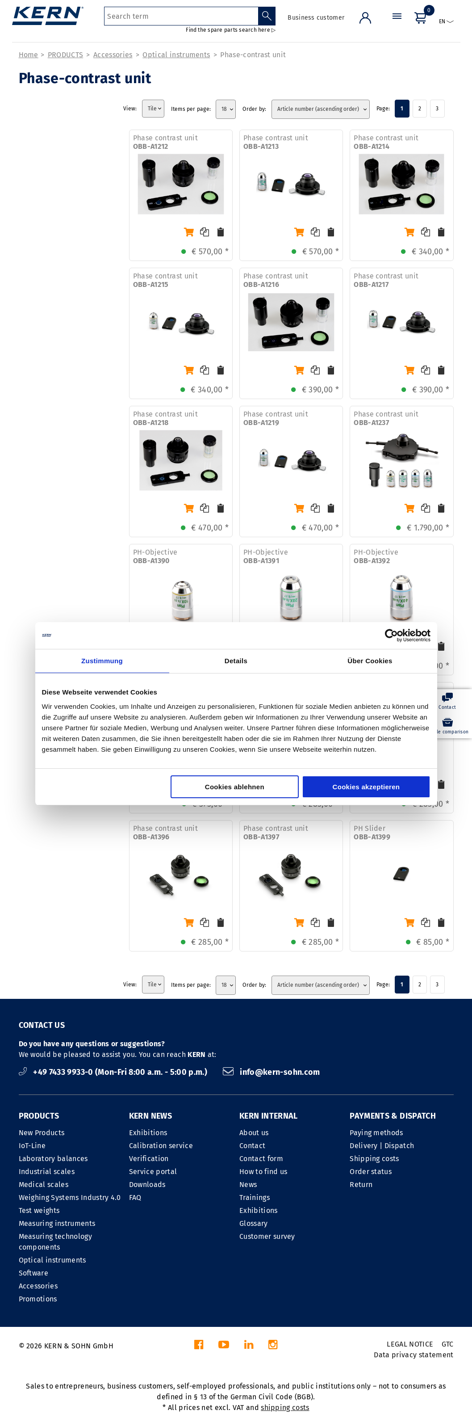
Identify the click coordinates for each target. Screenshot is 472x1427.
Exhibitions (148, 1132)
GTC (448, 1344)
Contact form (261, 1158)
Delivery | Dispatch (382, 1145)
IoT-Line (32, 1145)
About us (254, 1132)
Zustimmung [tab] (102, 661)
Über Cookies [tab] (369, 661)
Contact (252, 1145)
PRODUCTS (66, 55)
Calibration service (161, 1145)
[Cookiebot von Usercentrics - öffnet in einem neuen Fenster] (391, 635)
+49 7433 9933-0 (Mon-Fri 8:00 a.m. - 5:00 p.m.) (114, 1072)
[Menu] (397, 24)
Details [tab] (236, 661)
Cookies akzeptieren (366, 787)
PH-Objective (155, 556)
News (248, 1184)
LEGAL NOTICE (410, 1344)
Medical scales (43, 1184)
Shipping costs (374, 1158)
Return (361, 1184)
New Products (42, 1132)
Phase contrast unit (165, 142)
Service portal (153, 1171)
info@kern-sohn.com (271, 1072)
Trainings (254, 1197)
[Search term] (181, 16)
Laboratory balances (53, 1158)
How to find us (263, 1171)
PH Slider (372, 832)
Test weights (39, 1210)
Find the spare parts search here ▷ (231, 30)
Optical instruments (176, 55)
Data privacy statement (413, 1355)
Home (28, 55)
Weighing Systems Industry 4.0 (70, 1197)
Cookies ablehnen (234, 787)
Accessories (113, 55)
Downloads (147, 1184)
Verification (149, 1158)
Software (34, 1273)
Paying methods (376, 1132)
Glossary (253, 1223)
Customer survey (267, 1236)
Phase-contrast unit (253, 55)
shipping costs (285, 1407)
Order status (371, 1171)
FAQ (135, 1197)
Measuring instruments (57, 1223)
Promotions (38, 1299)
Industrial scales (47, 1171)
